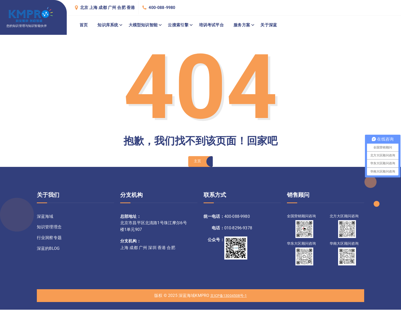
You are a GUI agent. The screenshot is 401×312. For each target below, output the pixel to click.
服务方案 (241, 25)
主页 (197, 162)
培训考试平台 (211, 25)
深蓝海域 (45, 218)
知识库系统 (107, 25)
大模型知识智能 (143, 25)
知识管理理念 (49, 229)
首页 (84, 25)
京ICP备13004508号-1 (228, 297)
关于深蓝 (268, 25)
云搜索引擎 (178, 25)
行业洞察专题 (49, 240)
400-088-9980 (162, 7)
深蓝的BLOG (48, 252)
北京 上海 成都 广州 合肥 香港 (107, 7)
